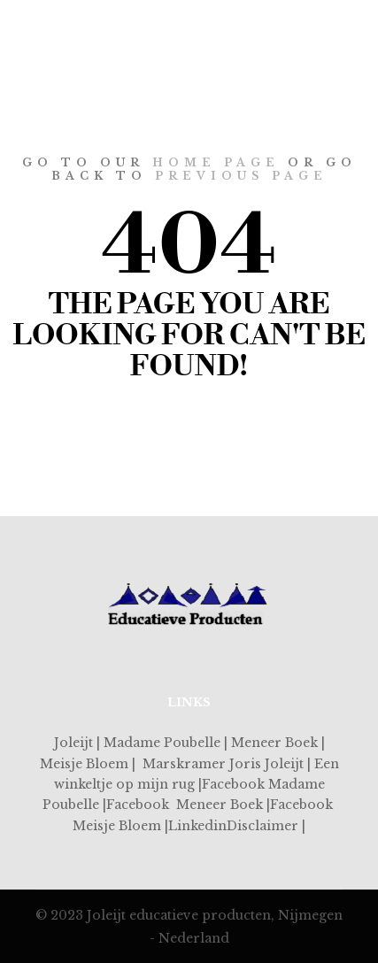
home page (216, 162)
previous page (241, 175)
